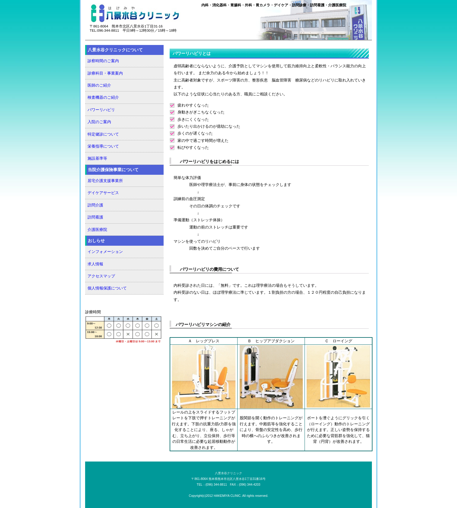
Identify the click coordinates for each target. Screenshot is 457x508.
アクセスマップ (101, 276)
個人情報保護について (107, 288)
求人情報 (95, 264)
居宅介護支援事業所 (105, 180)
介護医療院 (97, 229)
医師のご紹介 (99, 85)
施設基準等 (97, 158)
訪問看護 (95, 217)
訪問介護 (95, 205)
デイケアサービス (103, 192)
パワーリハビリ (101, 109)
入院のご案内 (99, 122)
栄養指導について (103, 146)
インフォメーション (105, 251)
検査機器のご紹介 (103, 97)
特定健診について (103, 134)
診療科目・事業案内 (105, 73)
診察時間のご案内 (103, 61)
